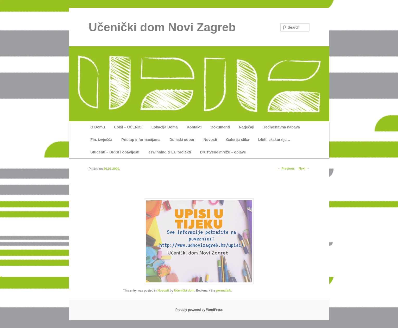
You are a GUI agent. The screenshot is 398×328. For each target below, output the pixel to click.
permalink (223, 290)
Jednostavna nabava (281, 127)
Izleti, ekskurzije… (274, 140)
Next (304, 168)
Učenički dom (184, 290)
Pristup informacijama (140, 140)
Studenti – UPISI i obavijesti (114, 152)
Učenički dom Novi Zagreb (162, 27)
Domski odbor (181, 140)
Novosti (210, 140)
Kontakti (194, 127)
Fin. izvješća (101, 140)
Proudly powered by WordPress (199, 310)
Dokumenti (220, 127)
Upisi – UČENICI (128, 127)
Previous (286, 168)
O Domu (97, 127)
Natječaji (246, 127)
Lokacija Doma (164, 127)
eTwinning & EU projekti (169, 152)
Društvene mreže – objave (223, 152)
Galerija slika (237, 140)
